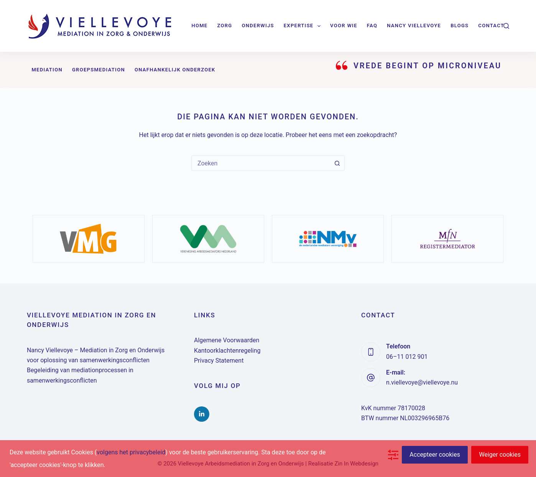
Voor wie (343, 25)
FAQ (372, 25)
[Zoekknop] (337, 163)
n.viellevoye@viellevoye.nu (422, 382)
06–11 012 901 (406, 356)
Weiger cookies (500, 454)
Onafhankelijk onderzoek (175, 70)
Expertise (304, 26)
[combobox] (261, 163)
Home (199, 25)
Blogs (460, 25)
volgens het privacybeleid (131, 452)
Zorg (224, 25)
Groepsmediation (98, 70)
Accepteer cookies (434, 454)
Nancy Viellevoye (414, 25)
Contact (491, 25)
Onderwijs (258, 25)
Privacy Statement (218, 360)
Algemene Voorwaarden (226, 340)
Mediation (46, 70)
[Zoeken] (506, 26)
